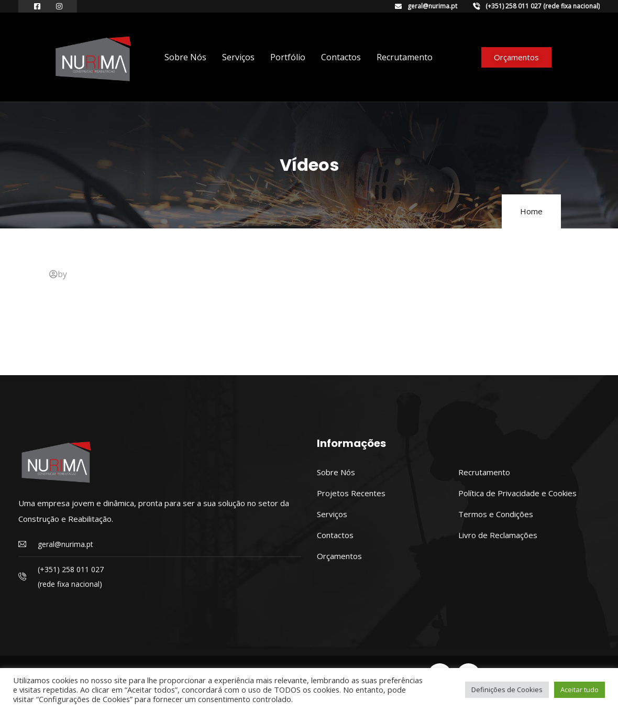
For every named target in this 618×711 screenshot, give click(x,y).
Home (531, 211)
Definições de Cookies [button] (507, 689)
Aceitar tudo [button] (579, 689)
